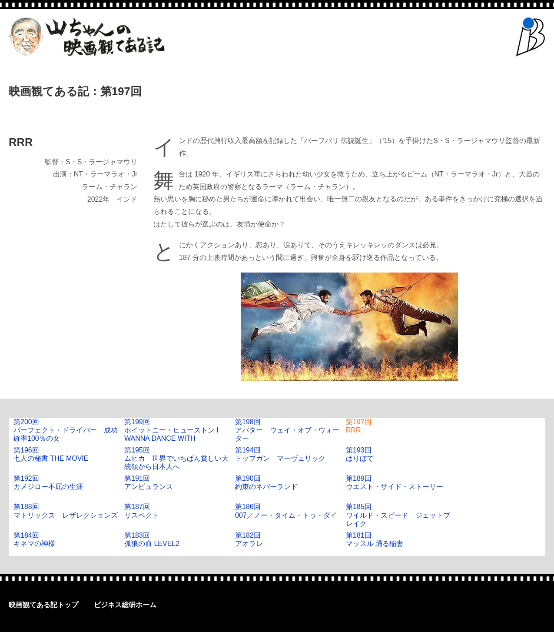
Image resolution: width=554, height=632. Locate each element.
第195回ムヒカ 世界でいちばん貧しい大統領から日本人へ (176, 458)
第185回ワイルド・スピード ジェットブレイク (398, 515)
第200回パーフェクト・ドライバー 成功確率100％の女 (65, 430)
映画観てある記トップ (43, 605)
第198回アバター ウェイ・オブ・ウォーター (287, 430)
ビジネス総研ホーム (125, 605)
